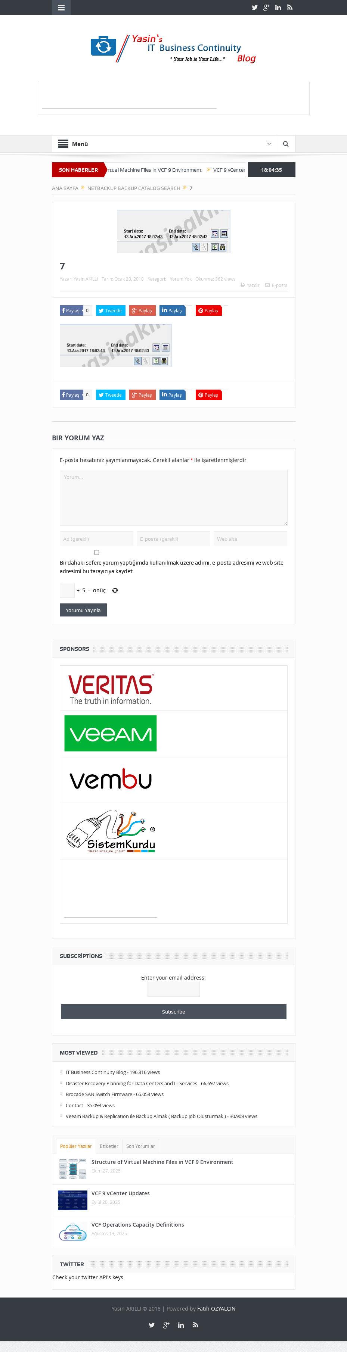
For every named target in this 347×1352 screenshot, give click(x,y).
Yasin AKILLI (86, 279)
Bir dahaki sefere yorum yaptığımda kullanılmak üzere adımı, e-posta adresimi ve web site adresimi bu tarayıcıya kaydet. (172, 566)
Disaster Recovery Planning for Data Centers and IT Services (131, 1083)
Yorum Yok (181, 279)
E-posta (276, 285)
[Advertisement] (129, 97)
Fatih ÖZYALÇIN (216, 1308)
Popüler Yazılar (76, 1146)
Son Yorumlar (140, 1146)
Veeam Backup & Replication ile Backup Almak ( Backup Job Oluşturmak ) (146, 1116)
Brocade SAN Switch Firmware (99, 1094)
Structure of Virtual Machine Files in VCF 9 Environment (144, 170)
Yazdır (250, 285)
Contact (74, 1105)
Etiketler (109, 1146)
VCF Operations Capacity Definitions (138, 1224)
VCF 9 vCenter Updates (121, 1193)
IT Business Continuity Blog (96, 1072)
